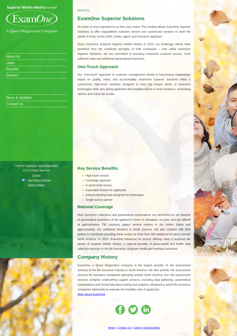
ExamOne (31, 165)
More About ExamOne (91, 294)
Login (10, 63)
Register (12, 69)
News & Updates (19, 98)
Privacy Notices (36, 185)
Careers (12, 75)
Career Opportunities (147, 327)
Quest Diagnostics (48, 165)
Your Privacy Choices (39, 180)
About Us (13, 56)
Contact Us (14, 104)
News (111, 327)
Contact (36, 175)
